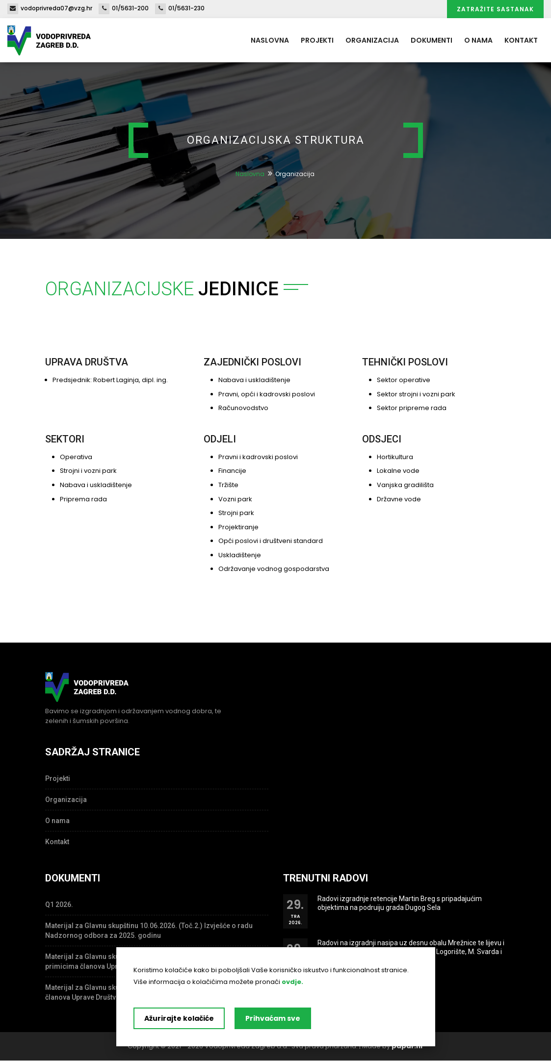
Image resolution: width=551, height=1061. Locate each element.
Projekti (317, 40)
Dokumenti (431, 40)
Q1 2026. (59, 904)
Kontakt (521, 40)
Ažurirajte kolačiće (179, 1018)
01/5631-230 (180, 8)
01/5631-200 (124, 8)
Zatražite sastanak (495, 9)
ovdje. (292, 981)
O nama (478, 40)
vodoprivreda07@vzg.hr (49, 8)
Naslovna (270, 40)
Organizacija (372, 40)
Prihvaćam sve (272, 1018)
